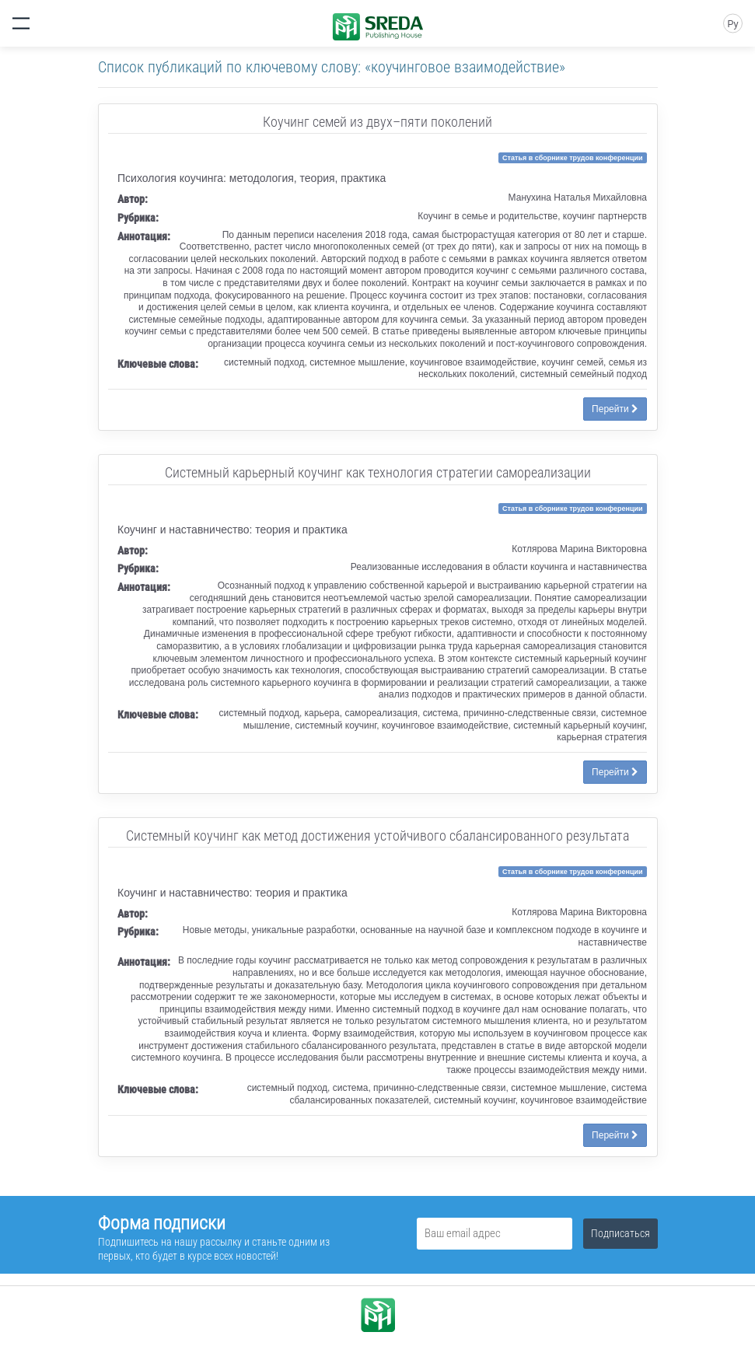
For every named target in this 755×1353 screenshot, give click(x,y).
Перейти (615, 409)
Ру (732, 24)
